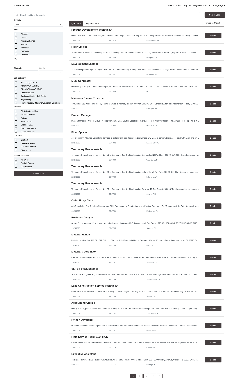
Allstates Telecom (28, 115)
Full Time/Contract (28, 147)
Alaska (23, 38)
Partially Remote (27, 163)
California (25, 51)
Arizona (24, 44)
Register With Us (201, 5)
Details (213, 35)
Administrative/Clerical (30, 86)
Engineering (26, 100)
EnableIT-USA (26, 125)
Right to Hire (26, 150)
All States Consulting (29, 111)
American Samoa (28, 41)
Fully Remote (26, 167)
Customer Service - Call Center (33, 96)
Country (17, 20)
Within (42, 68)
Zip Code (18, 68)
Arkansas (25, 48)
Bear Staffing (26, 121)
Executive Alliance (28, 128)
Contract (24, 140)
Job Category (20, 78)
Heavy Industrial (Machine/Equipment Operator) (40, 103)
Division (17, 107)
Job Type (18, 135)
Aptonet (24, 118)
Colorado (24, 55)
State (16, 30)
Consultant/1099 (27, 93)
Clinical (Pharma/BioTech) (31, 89)
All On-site (25, 160)
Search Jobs (174, 5)
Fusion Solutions (27, 132)
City (16, 58)
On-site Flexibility (21, 155)
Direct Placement (28, 143)
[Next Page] (160, 376)
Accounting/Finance (29, 82)
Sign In (187, 5)
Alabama (24, 34)
